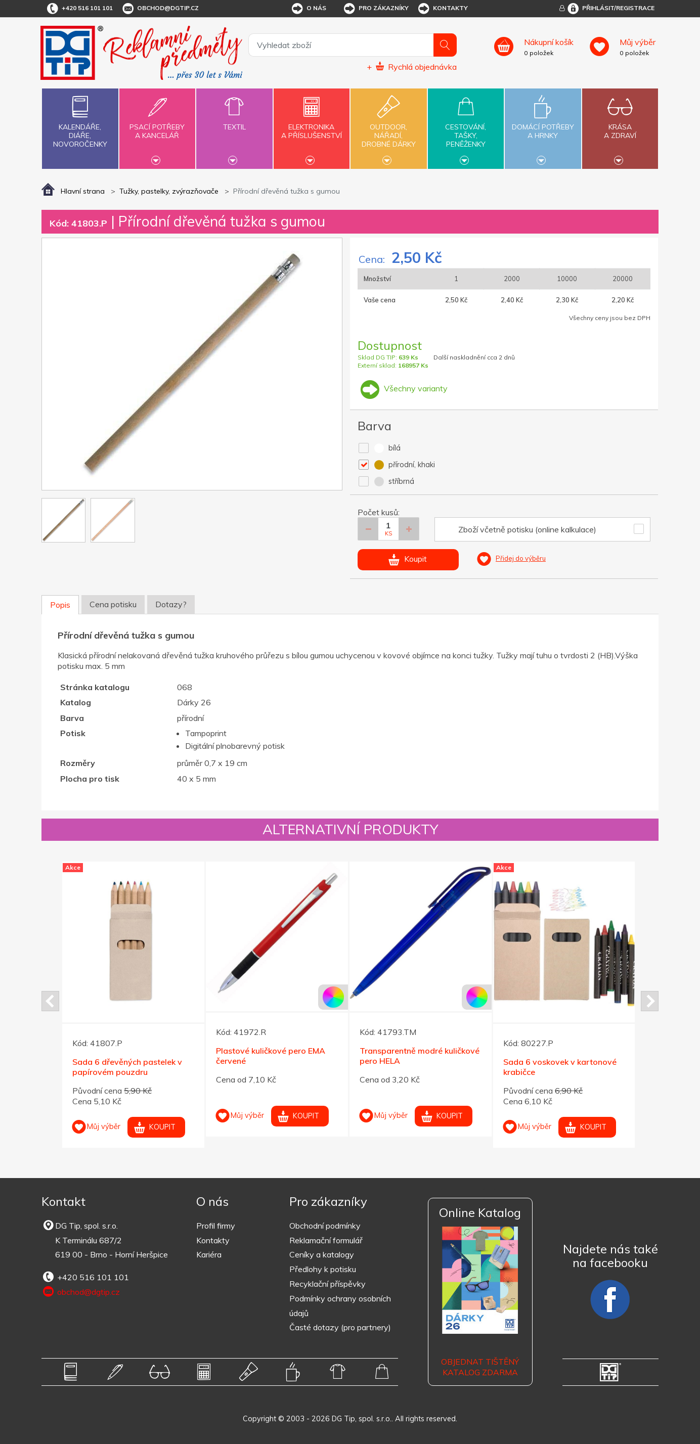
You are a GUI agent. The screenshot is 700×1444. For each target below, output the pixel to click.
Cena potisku (113, 604)
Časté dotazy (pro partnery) (340, 1327)
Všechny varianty (403, 388)
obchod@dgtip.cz (160, 9)
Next (650, 1001)
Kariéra (209, 1254)
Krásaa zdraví (620, 125)
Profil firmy (215, 1226)
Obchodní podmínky (325, 1226)
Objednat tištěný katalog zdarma (480, 1367)
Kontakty (442, 9)
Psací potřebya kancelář (157, 125)
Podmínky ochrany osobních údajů (340, 1305)
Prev (50, 1001)
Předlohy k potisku (322, 1269)
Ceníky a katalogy (321, 1254)
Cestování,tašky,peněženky (466, 127)
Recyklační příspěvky (327, 1284)
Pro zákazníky (375, 9)
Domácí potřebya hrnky (543, 125)
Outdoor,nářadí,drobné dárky (388, 127)
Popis (60, 605)
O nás (308, 9)
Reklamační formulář (326, 1240)
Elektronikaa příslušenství (311, 125)
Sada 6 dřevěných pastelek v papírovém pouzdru (127, 1067)
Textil (234, 121)
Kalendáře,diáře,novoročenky (80, 120)
